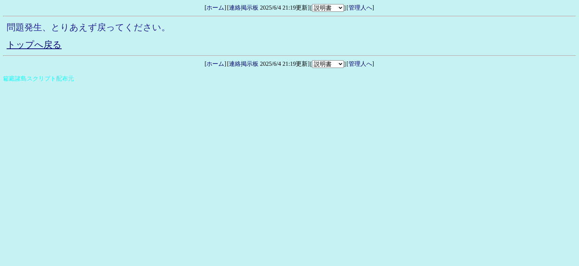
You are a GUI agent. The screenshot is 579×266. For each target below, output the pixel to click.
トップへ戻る (34, 45)
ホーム (215, 7)
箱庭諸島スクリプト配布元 (38, 78)
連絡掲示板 (243, 7)
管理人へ (360, 7)
